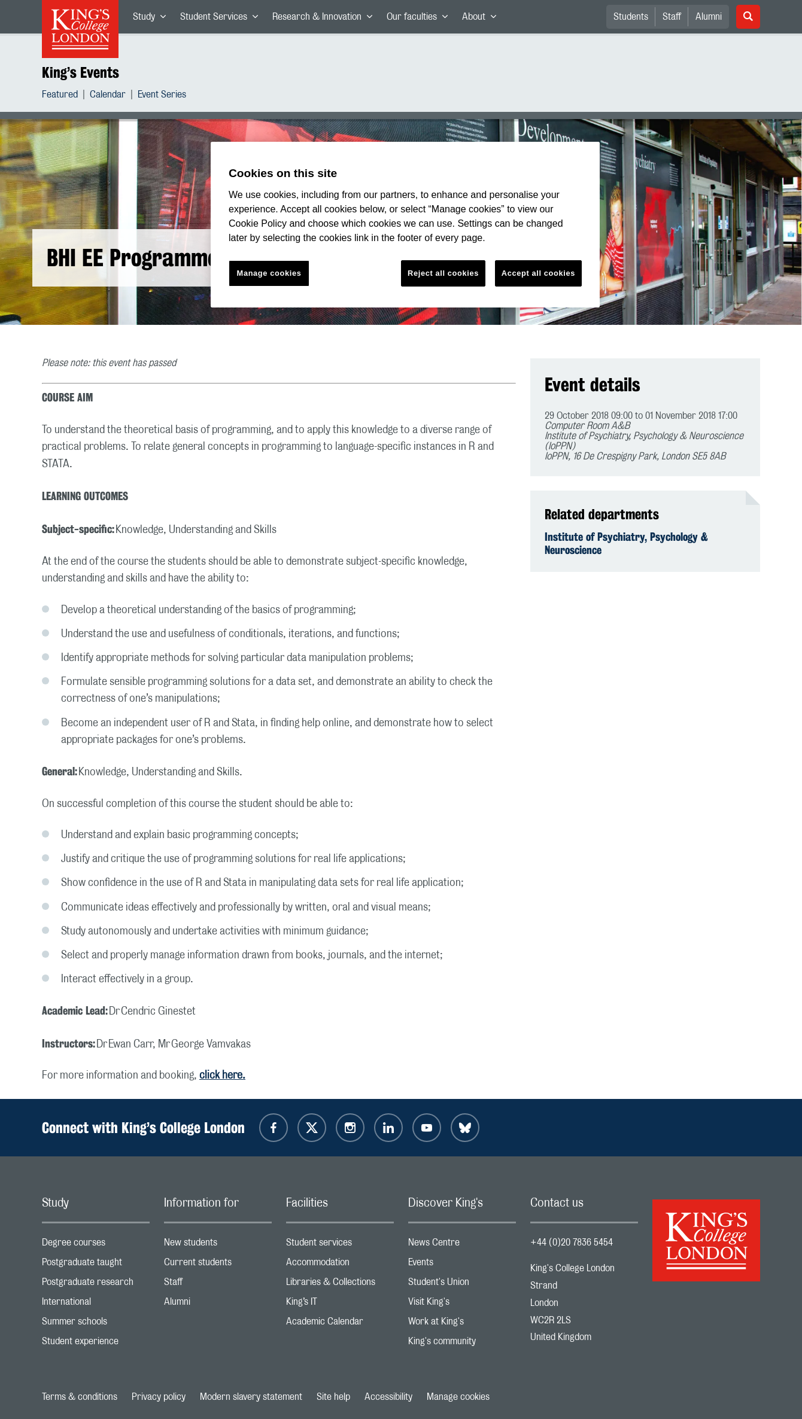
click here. (222, 1075)
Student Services (222, 19)
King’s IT (340, 1304)
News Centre (462, 1245)
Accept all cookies (538, 273)
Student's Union (462, 1284)
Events (462, 1264)
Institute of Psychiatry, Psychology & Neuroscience (626, 543)
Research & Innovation (325, 19)
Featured (60, 96)
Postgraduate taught (96, 1264)
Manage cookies (458, 1397)
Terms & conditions (79, 1397)
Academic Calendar (340, 1324)
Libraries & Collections (340, 1284)
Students (630, 17)
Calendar (108, 96)
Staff (672, 17)
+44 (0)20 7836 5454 (571, 1242)
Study (153, 19)
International (96, 1304)
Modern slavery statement (251, 1397)
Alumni (708, 17)
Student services (340, 1245)
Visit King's (462, 1304)
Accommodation (340, 1264)
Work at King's (462, 1324)
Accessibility (388, 1397)
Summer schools (96, 1324)
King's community (462, 1343)
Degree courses (96, 1245)
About (482, 19)
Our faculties (421, 19)
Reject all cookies (443, 273)
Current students (218, 1264)
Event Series (162, 96)
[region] (405, 224)
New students (218, 1245)
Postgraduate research (96, 1284)
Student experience (96, 1343)
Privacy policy (159, 1397)
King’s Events (80, 72)
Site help (333, 1397)
